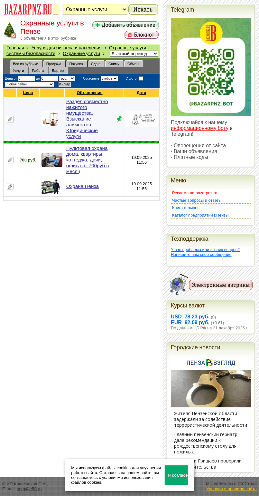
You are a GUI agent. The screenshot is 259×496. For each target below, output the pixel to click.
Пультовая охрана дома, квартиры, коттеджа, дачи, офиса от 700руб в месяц (87, 159)
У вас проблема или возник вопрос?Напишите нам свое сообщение (205, 252)
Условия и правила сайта (231, 488)
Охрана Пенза (82, 186)
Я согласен (178, 475)
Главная (15, 47)
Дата (142, 92)
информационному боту (199, 128)
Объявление (90, 92)
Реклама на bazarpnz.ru (194, 192)
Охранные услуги (81, 53)
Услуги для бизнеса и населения (67, 47)
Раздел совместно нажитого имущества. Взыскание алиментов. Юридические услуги (87, 119)
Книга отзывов (185, 207)
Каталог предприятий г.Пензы (200, 215)
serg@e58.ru (29, 488)
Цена (28, 92)
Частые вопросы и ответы (197, 200)
